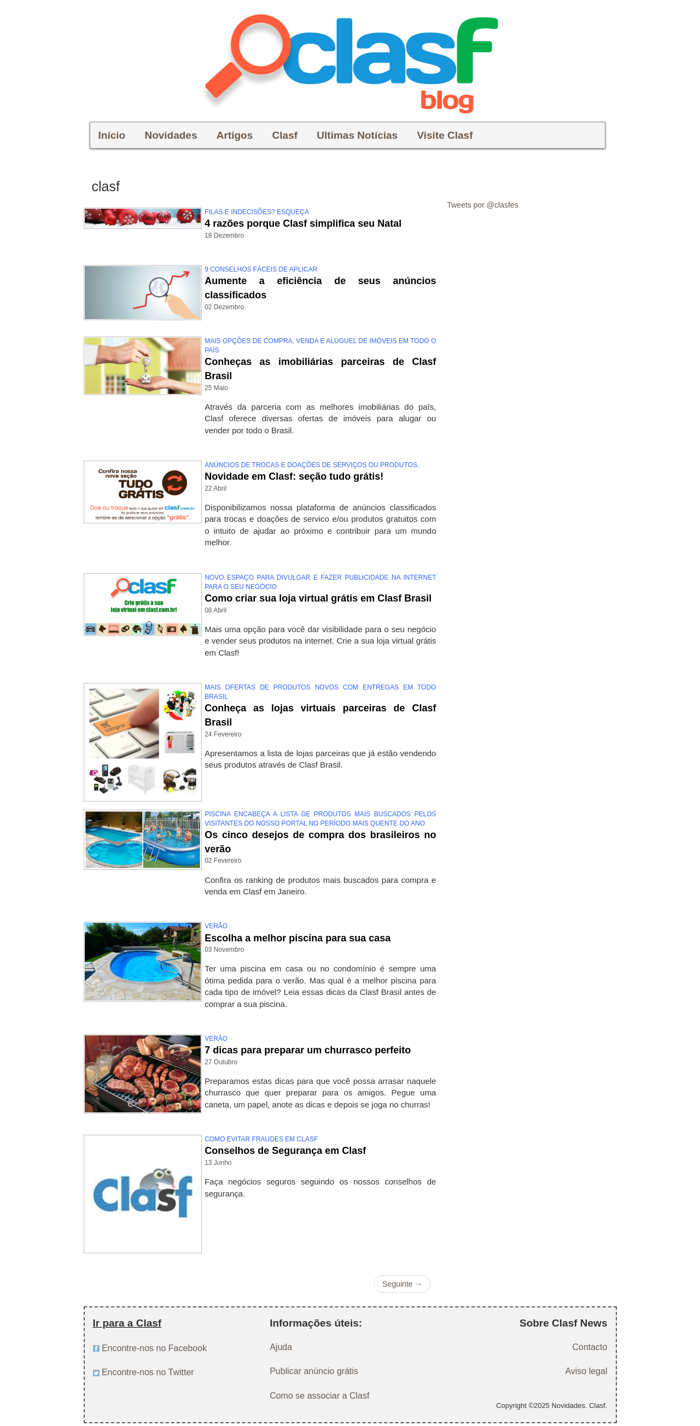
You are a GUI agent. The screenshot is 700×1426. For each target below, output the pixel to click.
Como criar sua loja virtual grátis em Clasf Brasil (318, 598)
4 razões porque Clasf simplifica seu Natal (303, 223)
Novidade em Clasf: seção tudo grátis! (294, 476)
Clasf (285, 135)
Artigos (235, 135)
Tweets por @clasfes (482, 205)
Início (112, 135)
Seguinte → (402, 1284)
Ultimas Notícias (357, 135)
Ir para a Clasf (127, 1323)
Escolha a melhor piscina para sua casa (297, 938)
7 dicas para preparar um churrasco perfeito (308, 1050)
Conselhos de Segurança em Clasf (285, 1150)
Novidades (170, 135)
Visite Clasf (444, 135)
